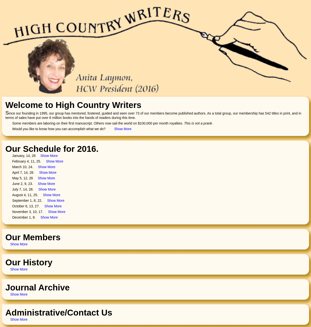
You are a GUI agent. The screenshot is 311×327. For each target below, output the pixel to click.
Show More (122, 129)
